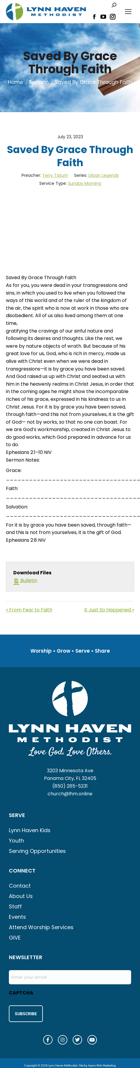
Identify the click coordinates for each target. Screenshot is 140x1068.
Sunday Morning (84, 183)
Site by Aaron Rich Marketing (97, 1065)
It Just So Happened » (109, 609)
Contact (20, 885)
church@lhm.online (70, 793)
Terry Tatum (55, 175)
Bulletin (25, 580)
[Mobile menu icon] (128, 12)
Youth (16, 840)
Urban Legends (103, 175)
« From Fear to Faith (29, 609)
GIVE (15, 937)
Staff (15, 906)
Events (17, 917)
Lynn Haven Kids (30, 830)
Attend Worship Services (41, 927)
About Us (21, 896)
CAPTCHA (21, 992)
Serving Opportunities (37, 851)
